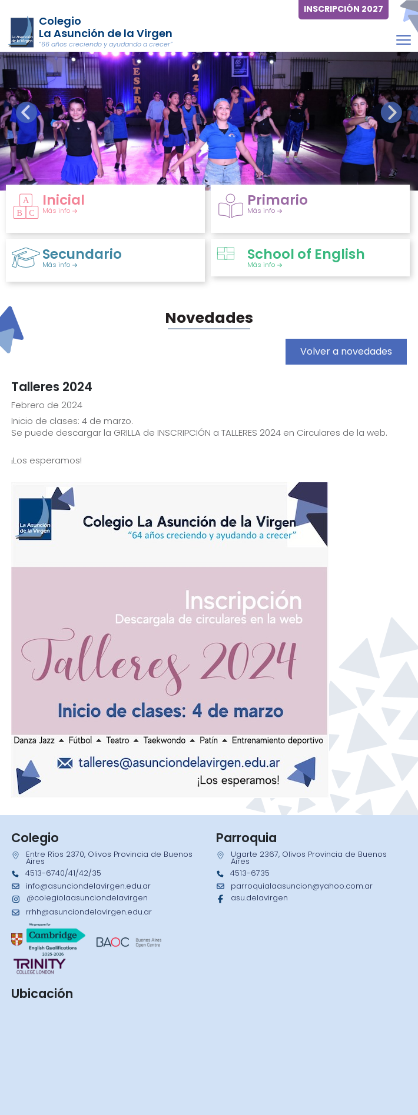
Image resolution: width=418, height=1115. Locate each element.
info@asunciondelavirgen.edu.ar (88, 886)
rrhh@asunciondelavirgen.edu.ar (89, 911)
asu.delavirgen (259, 897)
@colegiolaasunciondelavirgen (87, 897)
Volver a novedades (346, 351)
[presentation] (26, 112)
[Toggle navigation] (403, 40)
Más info (60, 210)
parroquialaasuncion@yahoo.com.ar (302, 886)
